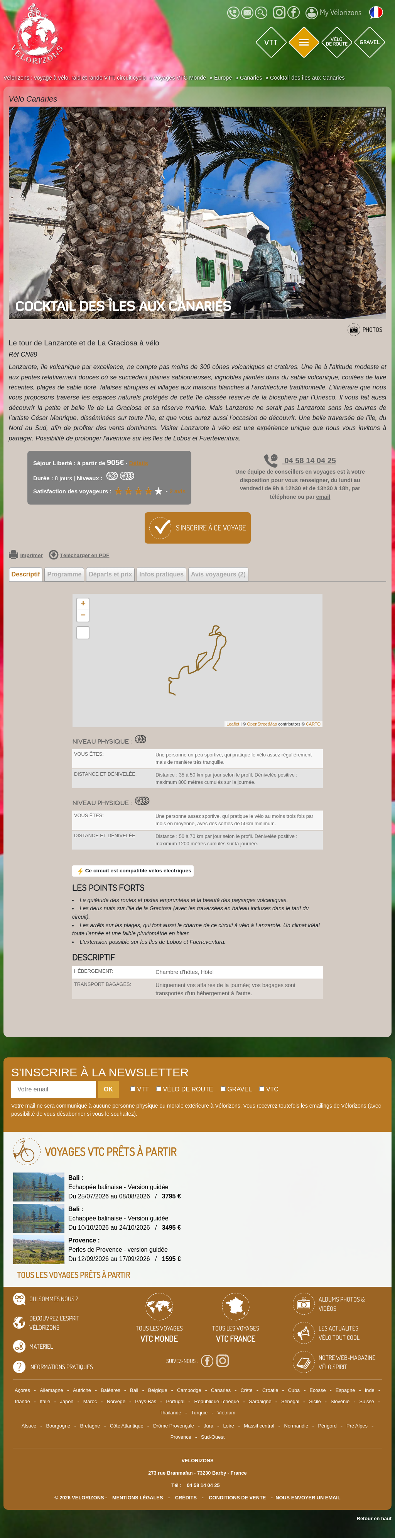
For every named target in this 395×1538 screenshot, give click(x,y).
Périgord (327, 1426)
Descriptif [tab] (26, 574)
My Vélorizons (333, 13)
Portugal (175, 1401)
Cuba (294, 1390)
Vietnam (227, 1413)
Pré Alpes (357, 1426)
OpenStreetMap (262, 724)
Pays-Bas (145, 1401)
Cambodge (189, 1390)
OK (108, 1089)
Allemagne (51, 1390)
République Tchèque (216, 1401)
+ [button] (83, 604)
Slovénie (340, 1401)
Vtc (268, 1089)
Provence (180, 1437)
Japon (67, 1401)
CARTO (313, 724)
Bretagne (90, 1426)
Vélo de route (184, 1089)
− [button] (83, 616)
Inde (370, 1390)
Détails (138, 463)
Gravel (236, 1089)
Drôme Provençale (173, 1426)
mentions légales (137, 1498)
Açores (22, 1390)
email (323, 497)
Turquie (199, 1413)
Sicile (315, 1401)
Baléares (110, 1390)
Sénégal (290, 1401)
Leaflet (232, 724)
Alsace (29, 1426)
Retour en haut (374, 1518)
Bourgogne (58, 1426)
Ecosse (318, 1390)
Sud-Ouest (213, 1437)
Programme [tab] (64, 574)
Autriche (82, 1390)
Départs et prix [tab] (110, 574)
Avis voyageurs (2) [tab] (218, 574)
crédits (186, 1498)
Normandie (296, 1426)
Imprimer (26, 555)
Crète (246, 1390)
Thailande (170, 1413)
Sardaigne (260, 1401)
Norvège (116, 1401)
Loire (228, 1426)
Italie (45, 1401)
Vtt (139, 1089)
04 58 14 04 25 (300, 460)
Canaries (221, 1390)
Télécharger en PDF (79, 555)
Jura (208, 1426)
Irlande (22, 1401)
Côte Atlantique (126, 1426)
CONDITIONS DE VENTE (237, 1498)
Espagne (345, 1390)
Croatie (270, 1390)
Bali (134, 1390)
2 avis (177, 491)
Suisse (367, 1401)
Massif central (259, 1426)
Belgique (157, 1390)
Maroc (90, 1401)
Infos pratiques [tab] (161, 574)
